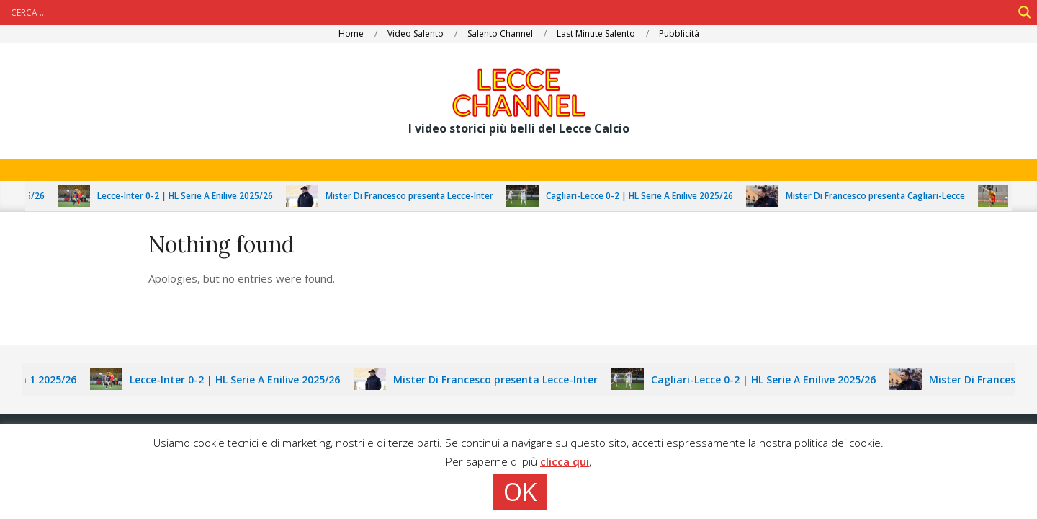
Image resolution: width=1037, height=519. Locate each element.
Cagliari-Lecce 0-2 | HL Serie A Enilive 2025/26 (646, 196)
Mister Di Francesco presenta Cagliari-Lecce (881, 196)
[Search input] (510, 12)
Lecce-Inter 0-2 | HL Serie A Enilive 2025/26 (191, 196)
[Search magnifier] (1025, 12)
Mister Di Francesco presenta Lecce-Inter (416, 196)
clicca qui (564, 461)
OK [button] (520, 491)
